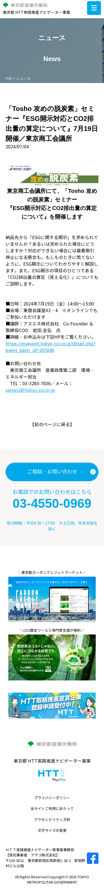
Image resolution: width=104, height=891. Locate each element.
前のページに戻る (52, 424)
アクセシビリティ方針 (52, 820)
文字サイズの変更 (52, 830)
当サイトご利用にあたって (52, 809)
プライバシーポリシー (52, 798)
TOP (9, 79)
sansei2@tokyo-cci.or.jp (30, 390)
